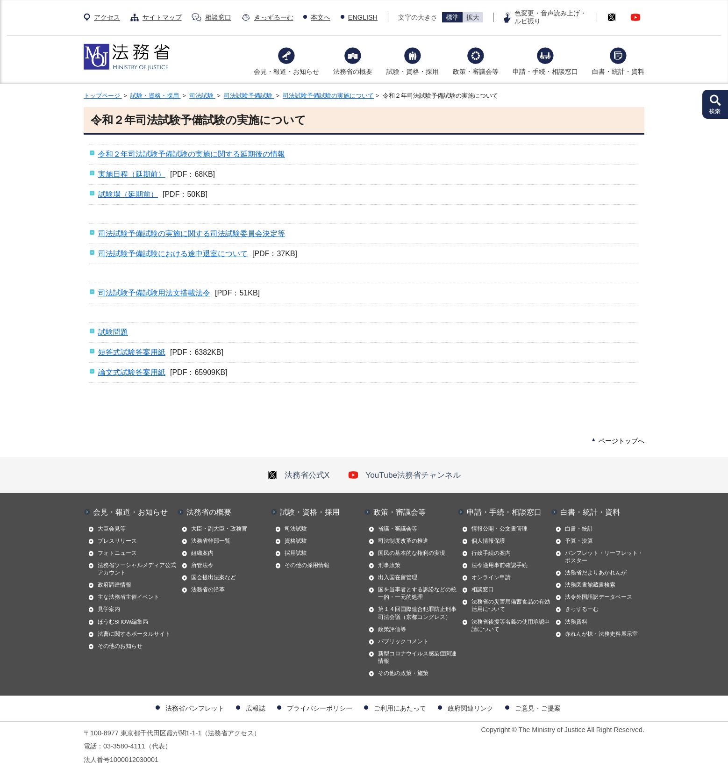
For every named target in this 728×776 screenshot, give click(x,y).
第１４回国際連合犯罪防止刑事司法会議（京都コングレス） (417, 612)
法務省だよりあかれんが (596, 572)
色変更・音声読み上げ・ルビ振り (550, 17)
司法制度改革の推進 (403, 541)
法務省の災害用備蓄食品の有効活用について (510, 605)
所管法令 (202, 565)
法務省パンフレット (194, 708)
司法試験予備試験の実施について (328, 95)
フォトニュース (117, 553)
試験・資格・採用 (412, 71)
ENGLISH (363, 17)
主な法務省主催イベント (128, 597)
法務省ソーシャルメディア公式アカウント (137, 568)
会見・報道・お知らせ (286, 71)
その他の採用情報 (307, 565)
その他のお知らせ (120, 646)
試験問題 (113, 332)
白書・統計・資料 (618, 71)
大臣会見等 (112, 529)
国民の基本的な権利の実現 (411, 553)
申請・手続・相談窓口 (545, 71)
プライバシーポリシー (319, 708)
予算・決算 (579, 541)
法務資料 (576, 622)
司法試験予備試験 (249, 95)
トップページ (103, 95)
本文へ (320, 17)
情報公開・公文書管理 (499, 529)
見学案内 (109, 609)
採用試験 (296, 553)
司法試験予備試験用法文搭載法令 (154, 293)
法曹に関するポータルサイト (134, 634)
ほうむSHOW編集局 (123, 622)
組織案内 (202, 553)
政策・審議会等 (476, 71)
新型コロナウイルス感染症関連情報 (417, 657)
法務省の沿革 (208, 589)
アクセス (107, 17)
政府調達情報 (114, 585)
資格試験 (296, 541)
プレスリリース (117, 541)
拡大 (472, 17)
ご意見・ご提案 (538, 708)
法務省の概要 (352, 71)
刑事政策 (389, 565)
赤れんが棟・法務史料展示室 (601, 634)
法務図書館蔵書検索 (590, 585)
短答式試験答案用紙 (131, 352)
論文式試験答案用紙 (131, 372)
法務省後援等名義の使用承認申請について (510, 625)
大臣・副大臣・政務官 (219, 529)
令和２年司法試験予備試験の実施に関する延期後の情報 (191, 154)
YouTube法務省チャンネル (404, 475)
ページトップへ (621, 441)
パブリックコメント (403, 641)
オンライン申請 (491, 577)
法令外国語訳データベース (598, 597)
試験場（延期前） (128, 194)
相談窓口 (218, 17)
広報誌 (255, 708)
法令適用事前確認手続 (499, 565)
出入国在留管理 (397, 577)
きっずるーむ (273, 17)
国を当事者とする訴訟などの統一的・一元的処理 (417, 593)
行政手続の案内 (491, 553)
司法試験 (202, 95)
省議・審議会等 (397, 529)
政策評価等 (392, 629)
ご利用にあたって (400, 708)
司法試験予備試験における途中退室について (173, 254)
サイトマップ (162, 17)
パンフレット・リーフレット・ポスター (604, 556)
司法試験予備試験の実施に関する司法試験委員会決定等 (191, 233)
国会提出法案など (213, 577)
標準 (452, 17)
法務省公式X (298, 475)
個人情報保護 (488, 541)
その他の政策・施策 (403, 673)
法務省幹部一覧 (210, 541)
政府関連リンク (470, 708)
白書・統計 (579, 529)
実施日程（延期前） (131, 174)
